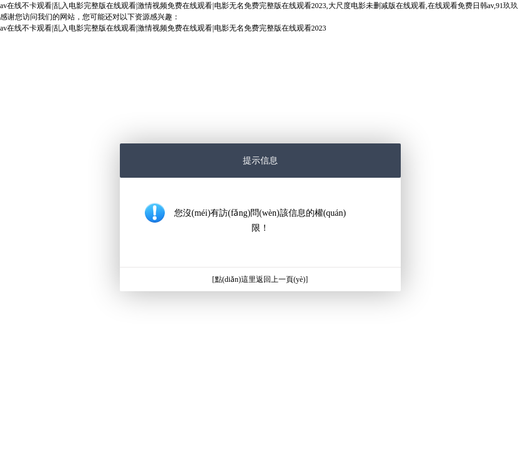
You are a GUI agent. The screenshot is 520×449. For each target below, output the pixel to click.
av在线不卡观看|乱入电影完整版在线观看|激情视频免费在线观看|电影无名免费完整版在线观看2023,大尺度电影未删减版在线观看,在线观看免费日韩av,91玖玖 (259, 5)
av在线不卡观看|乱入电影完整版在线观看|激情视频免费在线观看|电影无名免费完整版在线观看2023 (163, 28)
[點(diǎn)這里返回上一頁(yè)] (260, 279)
